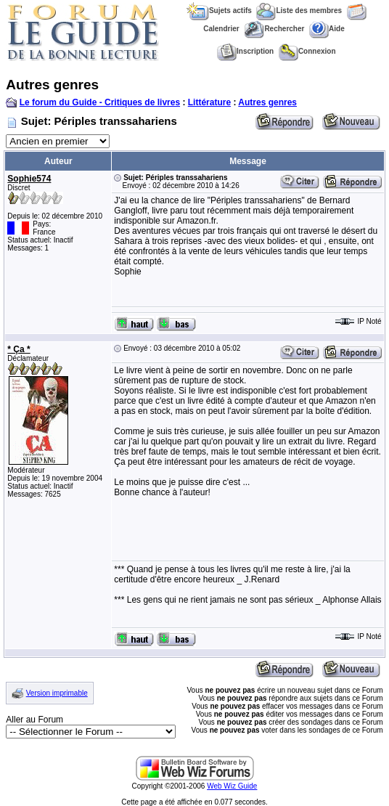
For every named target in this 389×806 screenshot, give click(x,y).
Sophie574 (29, 179)
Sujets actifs (219, 11)
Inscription (245, 51)
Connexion (307, 51)
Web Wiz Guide (232, 786)
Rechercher (274, 29)
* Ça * (18, 349)
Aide (327, 29)
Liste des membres (299, 11)
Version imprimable (57, 693)
